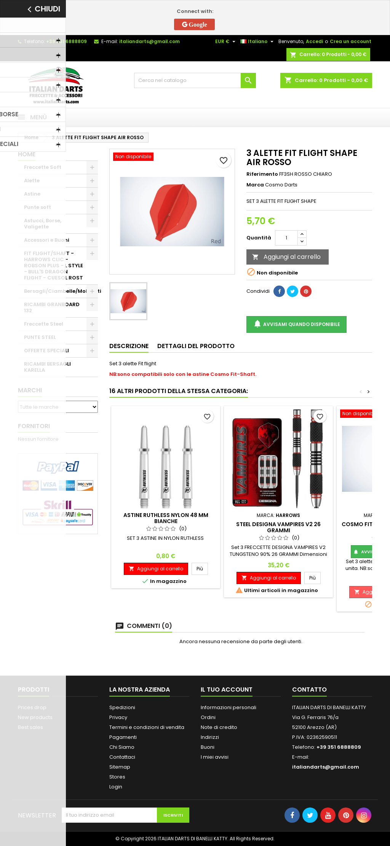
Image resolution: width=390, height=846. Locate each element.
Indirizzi (210, 737)
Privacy (118, 717)
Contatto (309, 689)
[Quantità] (286, 238)
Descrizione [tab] (129, 346)
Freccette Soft (42, 167)
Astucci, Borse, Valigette (42, 223)
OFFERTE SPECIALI (46, 350)
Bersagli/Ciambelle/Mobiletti (61, 291)
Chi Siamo (121, 747)
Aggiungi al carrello (286, 256)
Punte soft (37, 207)
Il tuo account (227, 689)
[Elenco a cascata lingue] (257, 41)
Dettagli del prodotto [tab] (196, 346)
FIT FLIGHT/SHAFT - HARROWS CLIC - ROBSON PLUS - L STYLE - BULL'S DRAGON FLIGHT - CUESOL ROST (53, 265)
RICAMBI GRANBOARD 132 (52, 307)
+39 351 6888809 (66, 41)
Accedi (314, 41)
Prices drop (32, 707)
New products (35, 717)
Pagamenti (123, 737)
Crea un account (350, 41)
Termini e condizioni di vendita (146, 727)
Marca (255, 184)
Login (115, 786)
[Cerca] (195, 80)
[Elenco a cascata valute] (226, 41)
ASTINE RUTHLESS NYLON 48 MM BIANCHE (165, 518)
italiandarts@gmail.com (149, 41)
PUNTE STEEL (40, 337)
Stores (117, 776)
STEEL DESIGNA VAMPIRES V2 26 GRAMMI (278, 527)
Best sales (30, 727)
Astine (32, 193)
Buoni (207, 747)
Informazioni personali (228, 707)
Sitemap (119, 767)
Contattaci (122, 757)
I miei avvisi (215, 757)
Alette (32, 180)
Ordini (208, 717)
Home (26, 154)
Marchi (30, 390)
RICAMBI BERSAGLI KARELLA (47, 367)
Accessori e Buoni (46, 240)
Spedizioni (122, 707)
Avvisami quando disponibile (296, 324)
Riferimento (262, 174)
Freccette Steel (43, 323)
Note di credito (219, 727)
